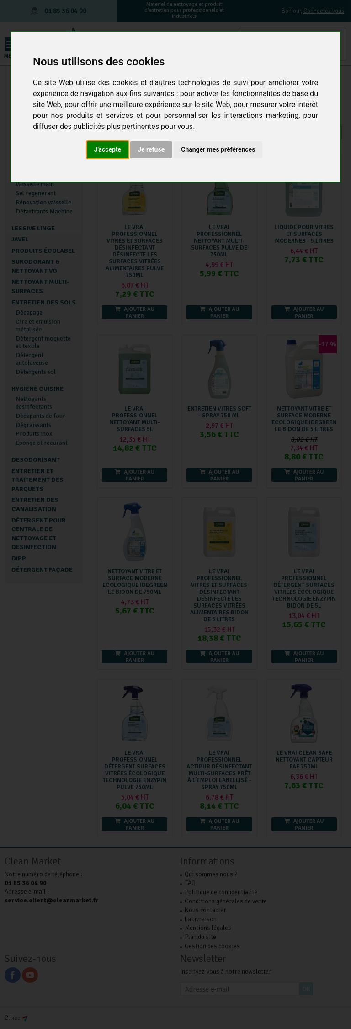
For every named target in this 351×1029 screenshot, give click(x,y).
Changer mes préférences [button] (218, 149)
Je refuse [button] (151, 149)
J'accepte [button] (108, 149)
